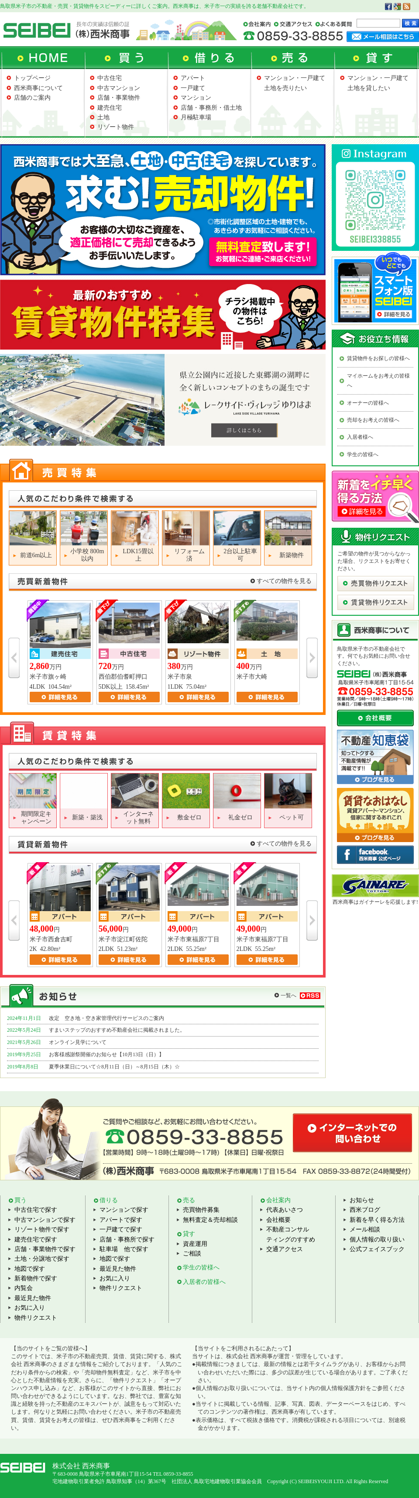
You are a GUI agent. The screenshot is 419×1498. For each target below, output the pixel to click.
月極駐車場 (196, 117)
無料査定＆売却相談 (210, 1220)
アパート (193, 78)
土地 (103, 117)
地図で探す (29, 1269)
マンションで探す (124, 1210)
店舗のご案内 (32, 97)
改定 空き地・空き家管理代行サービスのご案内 (106, 1018)
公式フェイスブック (377, 1249)
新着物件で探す (35, 1278)
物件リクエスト (35, 1317)
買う (20, 1200)
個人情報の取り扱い (377, 1239)
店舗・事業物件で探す (45, 1249)
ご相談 (192, 1253)
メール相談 (365, 1229)
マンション (196, 97)
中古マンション (118, 88)
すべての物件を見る (284, 581)
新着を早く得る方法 (377, 1220)
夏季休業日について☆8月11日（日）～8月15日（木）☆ (114, 1067)
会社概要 (278, 1220)
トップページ (32, 78)
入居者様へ (360, 437)
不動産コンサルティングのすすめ (290, 1234)
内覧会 (23, 1288)
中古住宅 (109, 78)
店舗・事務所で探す (127, 1239)
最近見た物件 (32, 1298)
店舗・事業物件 (118, 97)
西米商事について (38, 88)
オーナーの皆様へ (368, 403)
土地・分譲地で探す (41, 1258)
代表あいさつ (284, 1210)
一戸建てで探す (121, 1229)
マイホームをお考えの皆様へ (378, 380)
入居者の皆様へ (204, 1282)
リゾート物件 (115, 127)
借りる (109, 1200)
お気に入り (29, 1307)
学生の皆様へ (362, 454)
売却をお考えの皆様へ (373, 420)
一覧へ (288, 995)
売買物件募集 (201, 1210)
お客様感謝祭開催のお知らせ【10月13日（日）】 (106, 1054)
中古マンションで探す (45, 1220)
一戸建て (193, 88)
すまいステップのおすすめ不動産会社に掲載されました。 (117, 1030)
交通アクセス (284, 1249)
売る (189, 1200)
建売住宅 (109, 107)
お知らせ (362, 1200)
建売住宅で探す (35, 1239)
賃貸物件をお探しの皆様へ (378, 358)
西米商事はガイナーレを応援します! (375, 902)
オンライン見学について (77, 1042)
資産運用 (195, 1244)
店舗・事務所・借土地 (211, 107)
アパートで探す (121, 1220)
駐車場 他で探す (124, 1249)
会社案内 (278, 1200)
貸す (189, 1234)
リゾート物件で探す (41, 1229)
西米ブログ (365, 1210)
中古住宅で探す (35, 1210)
